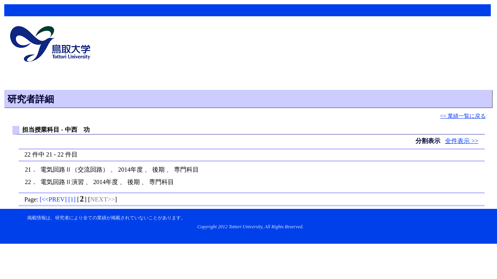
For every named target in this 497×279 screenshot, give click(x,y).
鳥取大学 (52, 45)
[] (53, 199)
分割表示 (428, 141)
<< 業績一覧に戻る (463, 116)
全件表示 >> (461, 141)
